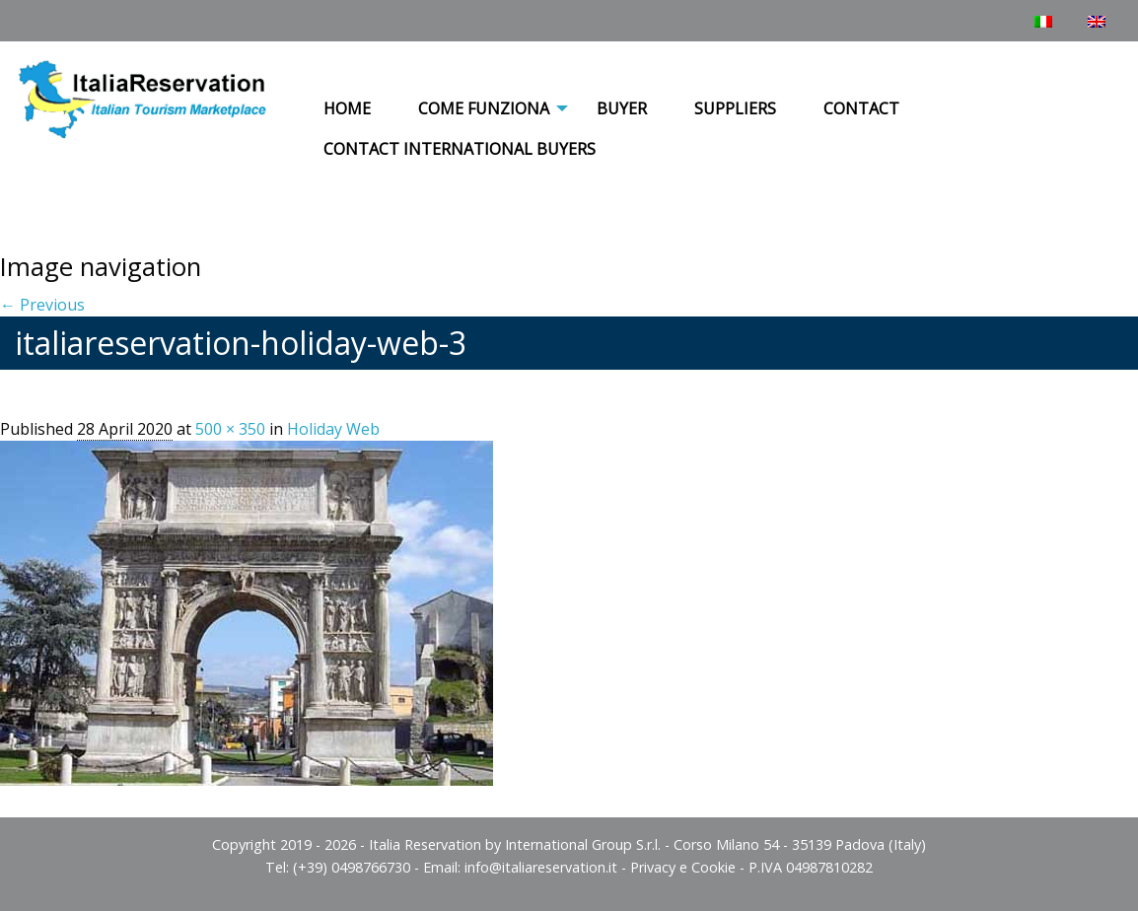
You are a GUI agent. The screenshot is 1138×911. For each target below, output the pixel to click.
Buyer (622, 108)
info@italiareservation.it (540, 867)
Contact (861, 108)
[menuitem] (347, 109)
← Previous (42, 304)
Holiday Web (333, 429)
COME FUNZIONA (483, 108)
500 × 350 (230, 429)
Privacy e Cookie (683, 867)
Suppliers (735, 108)
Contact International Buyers (459, 149)
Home (347, 108)
